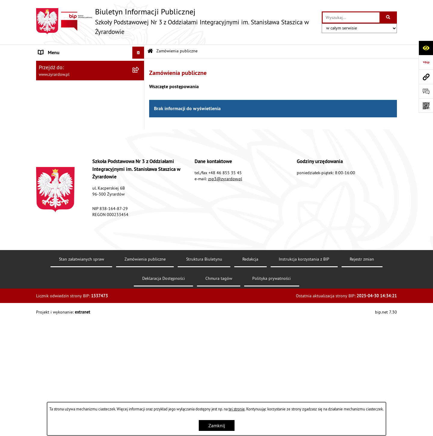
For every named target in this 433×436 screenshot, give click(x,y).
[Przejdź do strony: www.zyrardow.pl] (426, 77)
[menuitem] (90, 80)
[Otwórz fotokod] (426, 105)
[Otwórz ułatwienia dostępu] (426, 48)
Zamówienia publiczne (177, 51)
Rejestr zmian (362, 382)
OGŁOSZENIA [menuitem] (52, 179)
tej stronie (237, 409)
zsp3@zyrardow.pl (225, 302)
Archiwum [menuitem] (48, 203)
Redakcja (250, 382)
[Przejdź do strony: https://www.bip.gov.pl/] (426, 62)
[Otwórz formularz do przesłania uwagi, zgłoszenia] (426, 91)
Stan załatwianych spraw (81, 382)
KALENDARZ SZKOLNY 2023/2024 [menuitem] (73, 225)
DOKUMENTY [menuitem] (52, 143)
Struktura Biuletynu (204, 382)
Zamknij (216, 425)
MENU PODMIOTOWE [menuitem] (60, 65)
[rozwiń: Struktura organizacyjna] (140, 96)
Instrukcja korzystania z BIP (304, 382)
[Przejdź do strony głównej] (176, 21)
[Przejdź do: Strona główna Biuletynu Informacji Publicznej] (150, 51)
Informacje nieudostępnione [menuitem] (67, 191)
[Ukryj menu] (138, 53)
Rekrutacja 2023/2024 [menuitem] (61, 155)
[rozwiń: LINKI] (140, 167)
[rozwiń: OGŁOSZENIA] (140, 179)
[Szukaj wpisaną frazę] (388, 17)
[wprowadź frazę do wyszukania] (351, 17)
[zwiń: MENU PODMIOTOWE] (140, 65)
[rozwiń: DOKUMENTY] (140, 143)
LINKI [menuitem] (44, 167)
